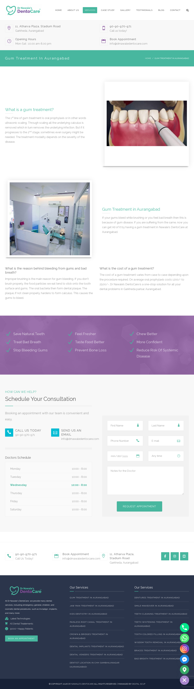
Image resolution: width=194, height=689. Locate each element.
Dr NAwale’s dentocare (81, 684)
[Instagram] (184, 648)
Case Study (108, 10)
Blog (161, 10)
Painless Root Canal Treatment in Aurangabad (91, 624)
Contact (175, 10)
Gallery (125, 10)
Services (90, 10)
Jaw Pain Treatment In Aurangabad (92, 606)
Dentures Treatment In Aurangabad (157, 597)
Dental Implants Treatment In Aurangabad (97, 646)
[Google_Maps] (184, 669)
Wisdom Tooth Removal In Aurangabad (158, 642)
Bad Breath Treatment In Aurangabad (158, 658)
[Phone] (184, 627)
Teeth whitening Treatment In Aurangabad (153, 624)
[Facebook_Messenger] (184, 659)
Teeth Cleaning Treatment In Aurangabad (160, 614)
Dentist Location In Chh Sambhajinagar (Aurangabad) (95, 665)
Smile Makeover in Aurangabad (154, 606)
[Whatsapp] (184, 638)
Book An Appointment (21, 638)
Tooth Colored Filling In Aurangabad (158, 634)
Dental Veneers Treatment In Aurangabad (96, 654)
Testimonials (144, 10)
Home (58, 10)
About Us (73, 10)
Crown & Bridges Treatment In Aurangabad (89, 636)
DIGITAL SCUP (138, 684)
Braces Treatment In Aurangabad (155, 650)
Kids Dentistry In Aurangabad (88, 614)
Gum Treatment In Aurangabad (89, 597)
